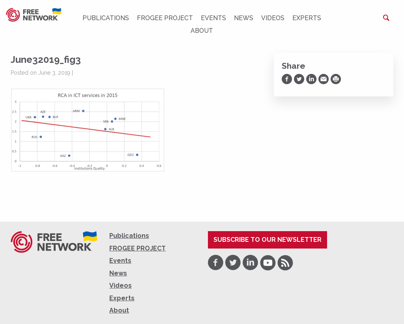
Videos (272, 18)
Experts (306, 18)
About (202, 30)
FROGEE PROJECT (165, 18)
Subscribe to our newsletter (267, 239)
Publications (105, 18)
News (243, 18)
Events (213, 18)
